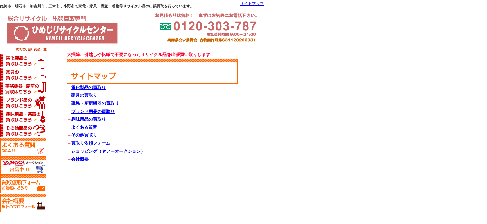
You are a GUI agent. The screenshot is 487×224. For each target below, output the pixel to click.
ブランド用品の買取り (93, 111)
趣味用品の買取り (88, 119)
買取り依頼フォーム (90, 143)
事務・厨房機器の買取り (95, 103)
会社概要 (80, 159)
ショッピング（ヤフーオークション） (108, 151)
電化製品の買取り (88, 87)
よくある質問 (84, 127)
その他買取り (84, 135)
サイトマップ (252, 4)
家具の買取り (84, 95)
